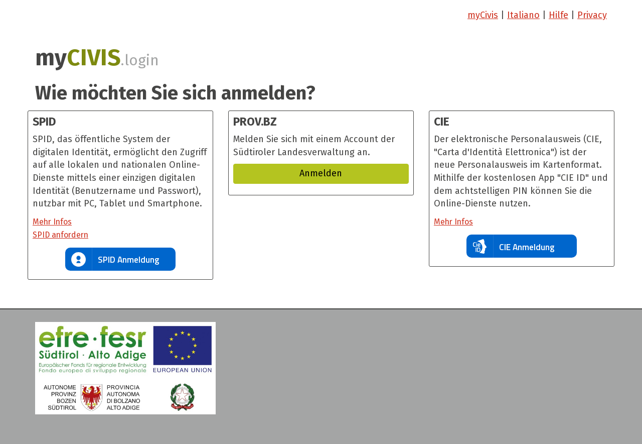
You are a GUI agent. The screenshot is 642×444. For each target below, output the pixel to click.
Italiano (523, 15)
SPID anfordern (60, 235)
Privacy (592, 15)
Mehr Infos (52, 222)
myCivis (482, 15)
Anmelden (320, 173)
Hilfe (558, 15)
